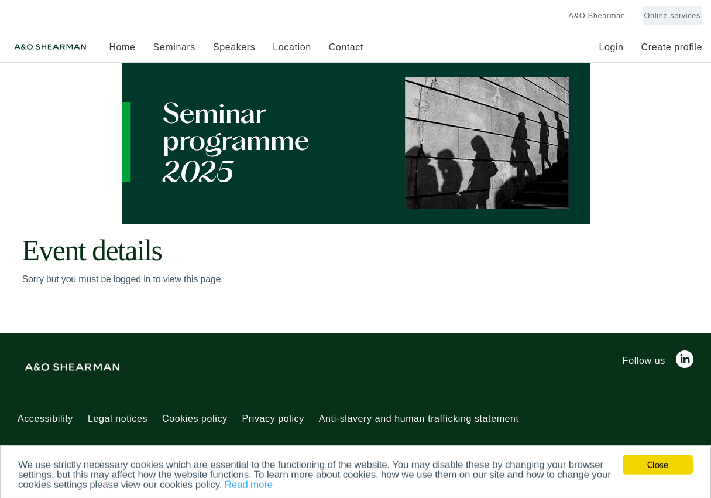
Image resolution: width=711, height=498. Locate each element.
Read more (249, 486)
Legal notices (117, 419)
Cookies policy (195, 419)
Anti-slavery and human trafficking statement (419, 419)
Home (122, 47)
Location (292, 47)
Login (611, 47)
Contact (346, 47)
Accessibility (45, 419)
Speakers (234, 47)
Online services (672, 15)
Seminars (174, 47)
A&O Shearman (597, 15)
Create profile (671, 47)
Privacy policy (273, 419)
